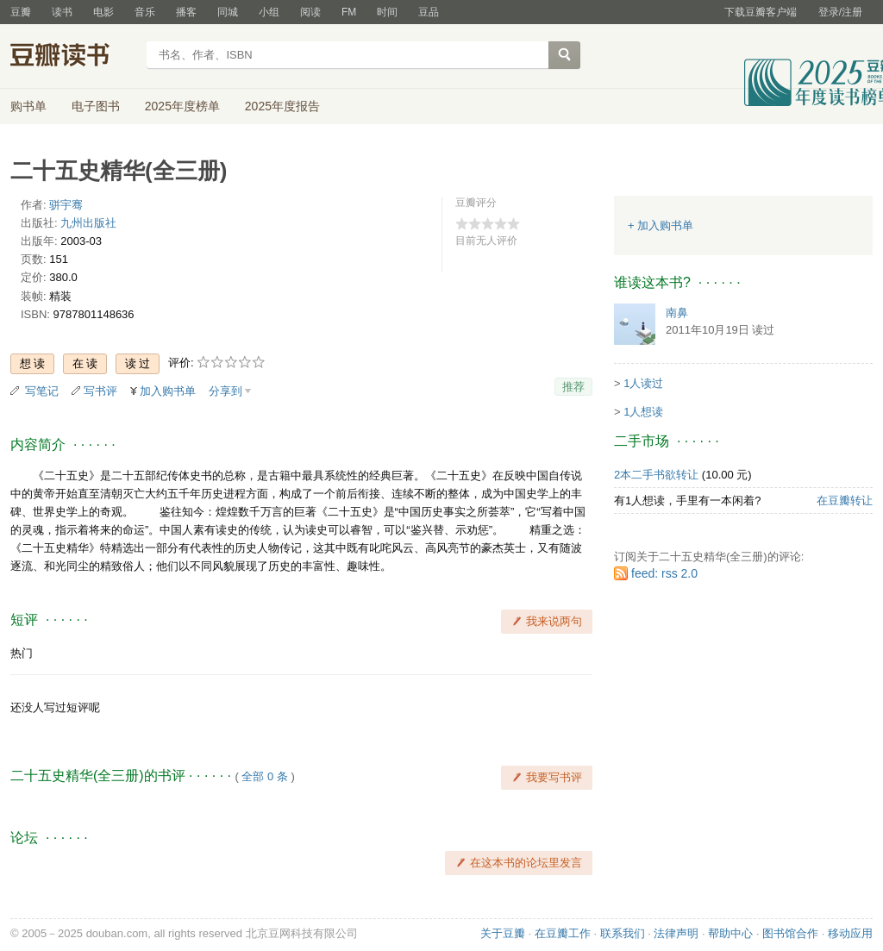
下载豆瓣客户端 (760, 12)
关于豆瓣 (502, 933)
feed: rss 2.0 (664, 573)
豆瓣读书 (72, 57)
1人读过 (643, 383)
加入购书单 (168, 391)
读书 (62, 12)
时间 (387, 12)
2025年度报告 (282, 106)
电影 (103, 12)
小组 (269, 12)
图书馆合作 (790, 933)
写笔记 (42, 391)
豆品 (428, 12)
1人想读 (643, 411)
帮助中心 (730, 933)
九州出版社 (88, 222)
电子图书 (96, 106)
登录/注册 (840, 12)
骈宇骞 (66, 204)
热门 (21, 653)
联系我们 (622, 933)
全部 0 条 (264, 776)
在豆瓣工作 (563, 933)
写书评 (100, 391)
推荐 (573, 386)
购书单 (28, 106)
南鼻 (677, 312)
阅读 (310, 12)
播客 (186, 12)
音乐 (145, 12)
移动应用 (850, 933)
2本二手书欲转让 (656, 474)
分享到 (225, 391)
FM (348, 12)
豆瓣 (20, 12)
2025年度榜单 (182, 106)
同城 (227, 12)
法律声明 (676, 933)
